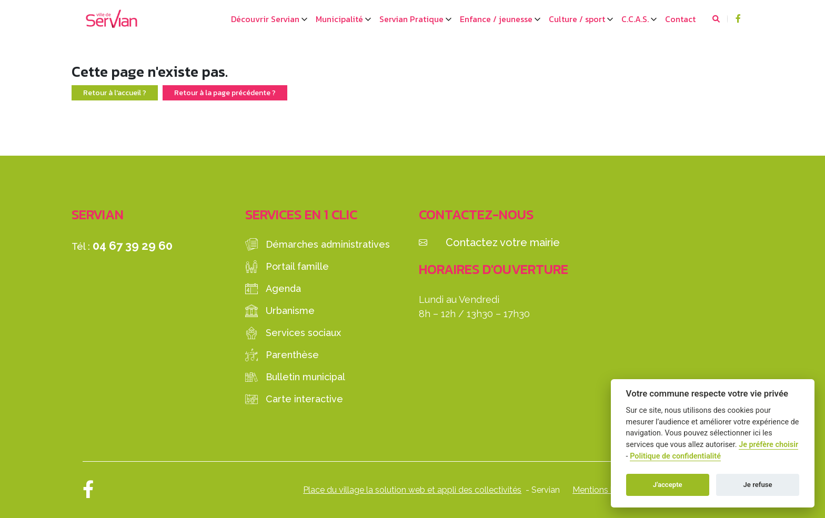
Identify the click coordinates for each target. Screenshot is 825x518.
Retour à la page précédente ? (225, 92)
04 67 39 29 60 (133, 245)
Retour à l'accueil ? (114, 92)
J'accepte (667, 485)
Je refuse (757, 485)
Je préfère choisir (768, 444)
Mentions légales (605, 490)
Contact (680, 19)
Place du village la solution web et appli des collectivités (412, 490)
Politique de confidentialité (675, 456)
